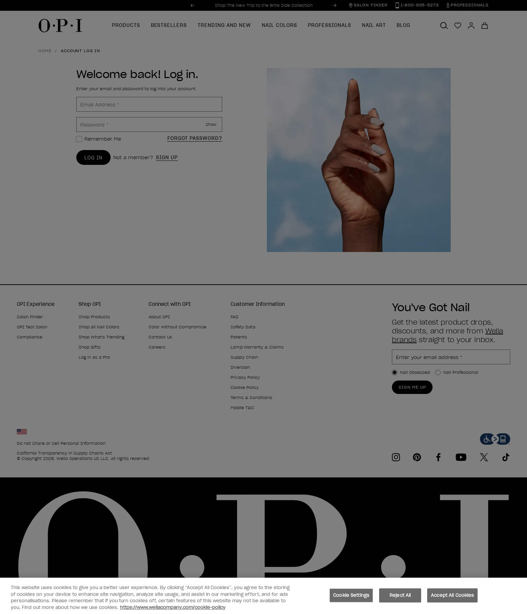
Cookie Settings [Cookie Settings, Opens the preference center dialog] (351, 598)
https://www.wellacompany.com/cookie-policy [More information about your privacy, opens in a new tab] (173, 610)
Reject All (400, 598)
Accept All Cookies (452, 598)
